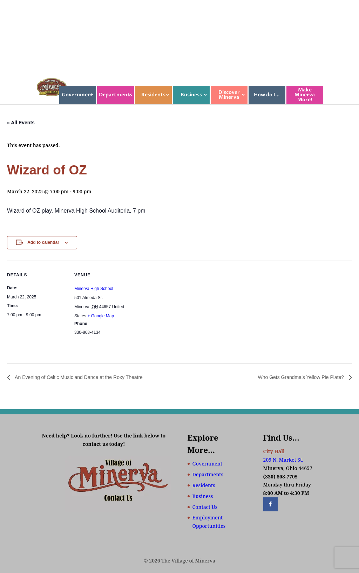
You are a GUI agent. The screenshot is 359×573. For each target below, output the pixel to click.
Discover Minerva (229, 95)
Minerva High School (93, 288)
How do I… (267, 94)
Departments (115, 94)
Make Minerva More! (304, 95)
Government (77, 94)
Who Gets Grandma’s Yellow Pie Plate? (301, 377)
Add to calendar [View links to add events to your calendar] (43, 242)
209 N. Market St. (283, 459)
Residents (153, 94)
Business (191, 94)
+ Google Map (100, 315)
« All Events (21, 122)
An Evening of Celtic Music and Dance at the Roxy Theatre (78, 377)
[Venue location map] (179, 309)
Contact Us (205, 507)
